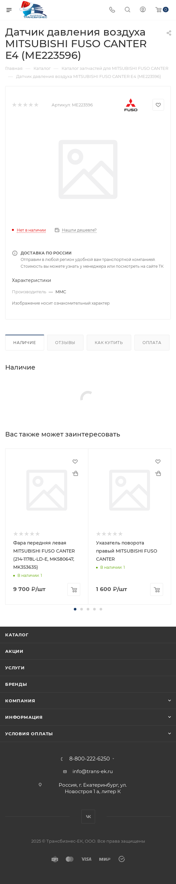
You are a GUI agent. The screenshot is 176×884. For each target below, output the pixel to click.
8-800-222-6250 (89, 758)
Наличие (24, 342)
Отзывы (65, 342)
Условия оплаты (29, 733)
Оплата (151, 342)
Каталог (17, 634)
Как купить (109, 342)
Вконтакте (88, 817)
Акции (14, 651)
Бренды (16, 684)
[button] (75, 609)
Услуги (15, 667)
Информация (24, 717)
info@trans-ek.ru (93, 771)
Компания (20, 700)
